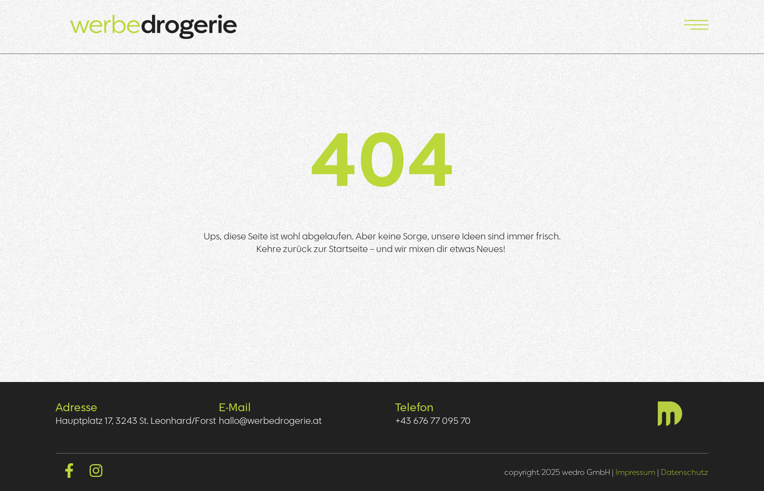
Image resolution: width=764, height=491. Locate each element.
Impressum (635, 472)
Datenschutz (684, 472)
